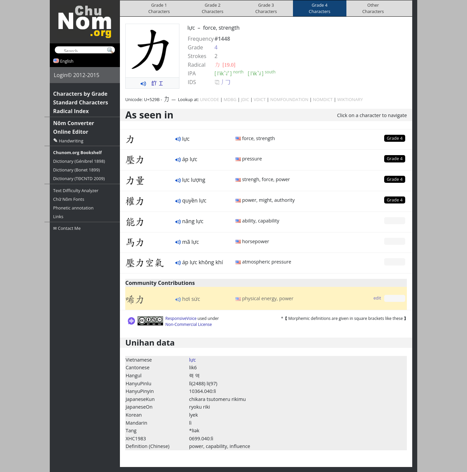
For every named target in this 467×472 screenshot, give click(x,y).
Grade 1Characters (159, 8)
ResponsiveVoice (180, 318)
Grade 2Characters (212, 8)
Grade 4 (395, 138)
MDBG (229, 99)
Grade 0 (395, 220)
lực (192, 360)
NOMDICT (323, 99)
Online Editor (70, 131)
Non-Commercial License (188, 324)
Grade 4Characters (319, 8)
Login (60, 75)
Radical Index (71, 111)
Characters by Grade (80, 93)
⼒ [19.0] (225, 64)
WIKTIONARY (350, 99)
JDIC (245, 99)
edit (377, 298)
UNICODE (209, 99)
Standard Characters (80, 102)
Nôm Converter (73, 123)
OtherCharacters (373, 8)
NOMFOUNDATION (289, 99)
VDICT (260, 99)
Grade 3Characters (266, 8)
